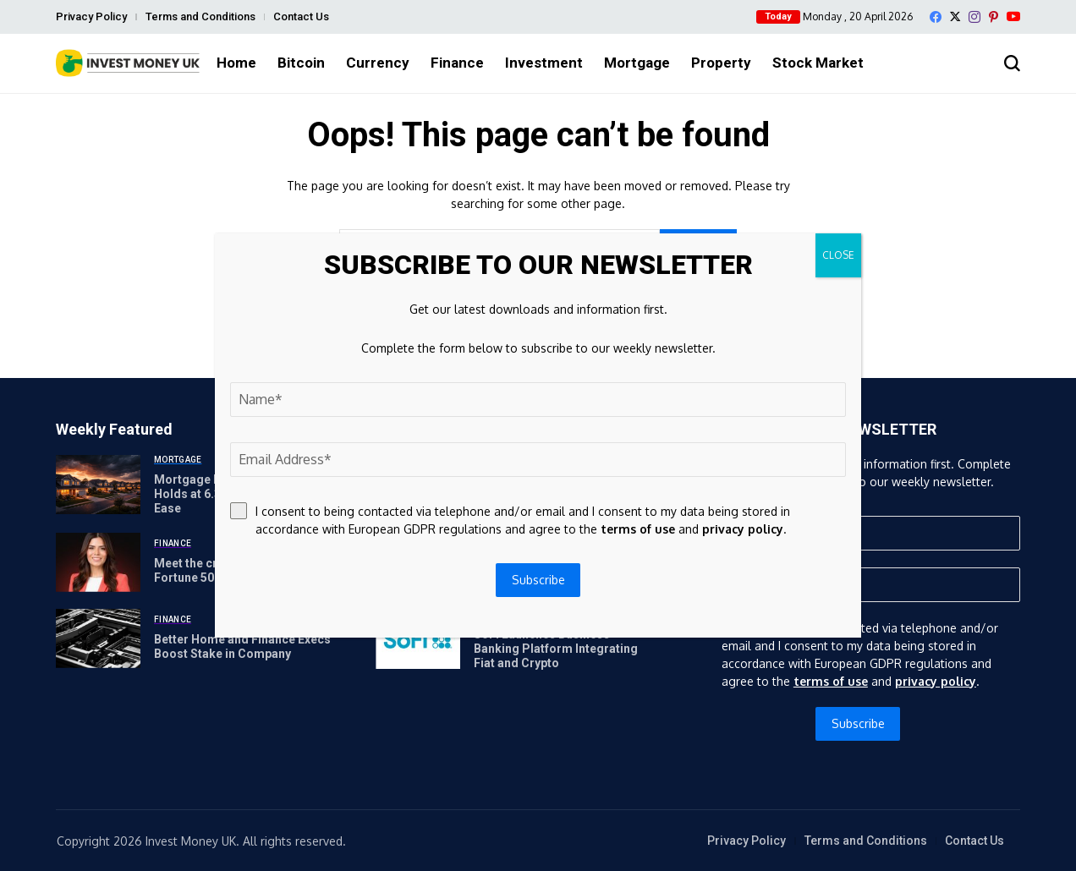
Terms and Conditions (200, 16)
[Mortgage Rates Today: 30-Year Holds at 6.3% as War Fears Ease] (98, 484)
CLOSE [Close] (838, 255)
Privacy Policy (91, 16)
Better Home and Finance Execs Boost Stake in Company (242, 646)
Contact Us (301, 16)
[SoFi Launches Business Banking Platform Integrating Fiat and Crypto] (418, 639)
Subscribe (858, 723)
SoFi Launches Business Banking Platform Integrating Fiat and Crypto (556, 648)
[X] (955, 16)
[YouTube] (1013, 16)
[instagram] (974, 17)
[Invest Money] (128, 63)
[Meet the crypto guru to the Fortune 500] (98, 562)
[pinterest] (993, 17)
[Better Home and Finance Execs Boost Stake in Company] (98, 638)
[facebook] (936, 17)
